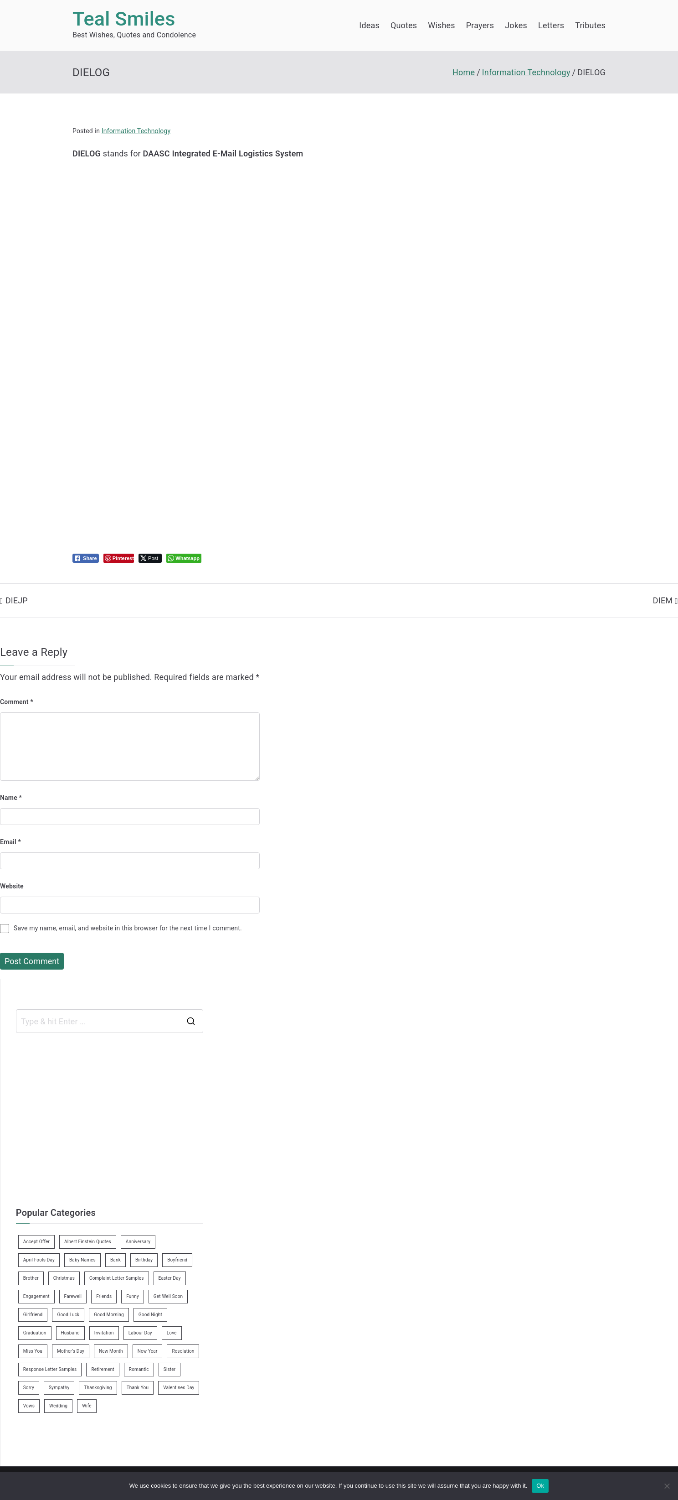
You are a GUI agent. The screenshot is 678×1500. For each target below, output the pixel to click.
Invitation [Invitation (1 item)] (104, 1332)
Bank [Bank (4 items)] (115, 1259)
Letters (551, 25)
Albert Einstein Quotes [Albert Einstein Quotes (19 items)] (87, 1241)
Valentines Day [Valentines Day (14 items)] (178, 1387)
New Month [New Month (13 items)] (111, 1351)
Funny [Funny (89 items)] (132, 1296)
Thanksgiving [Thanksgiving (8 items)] (98, 1387)
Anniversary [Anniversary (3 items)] (138, 1241)
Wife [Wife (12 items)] (87, 1405)
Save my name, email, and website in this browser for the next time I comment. (128, 928)
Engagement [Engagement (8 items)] (36, 1296)
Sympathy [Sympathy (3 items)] (59, 1387)
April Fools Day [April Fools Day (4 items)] (39, 1259)
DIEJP (16, 600)
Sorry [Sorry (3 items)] (28, 1387)
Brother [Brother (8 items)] (31, 1278)
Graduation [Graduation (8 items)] (34, 1332)
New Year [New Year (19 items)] (148, 1351)
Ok (540, 1485)
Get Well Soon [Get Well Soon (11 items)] (168, 1296)
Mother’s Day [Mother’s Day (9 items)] (70, 1351)
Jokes (516, 25)
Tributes (590, 25)
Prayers (480, 25)
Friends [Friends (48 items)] (104, 1296)
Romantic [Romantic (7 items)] (139, 1369)
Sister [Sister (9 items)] (170, 1369)
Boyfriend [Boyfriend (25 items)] (177, 1259)
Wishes (441, 25)
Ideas (369, 25)
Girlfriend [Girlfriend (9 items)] (33, 1314)
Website (12, 886)
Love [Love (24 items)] (172, 1332)
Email (10, 842)
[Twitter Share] (150, 558)
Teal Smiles (123, 19)
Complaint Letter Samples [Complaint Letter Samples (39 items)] (116, 1278)
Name (11, 797)
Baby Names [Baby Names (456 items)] (82, 1259)
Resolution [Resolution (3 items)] (183, 1351)
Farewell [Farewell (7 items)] (73, 1296)
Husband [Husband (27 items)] (70, 1332)
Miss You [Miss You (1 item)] (32, 1351)
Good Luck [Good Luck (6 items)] (68, 1314)
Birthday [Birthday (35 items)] (144, 1259)
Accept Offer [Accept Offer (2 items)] (36, 1241)
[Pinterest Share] (118, 558)
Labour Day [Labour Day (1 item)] (140, 1332)
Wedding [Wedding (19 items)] (58, 1405)
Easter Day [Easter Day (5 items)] (170, 1278)
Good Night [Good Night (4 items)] (150, 1314)
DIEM (663, 600)
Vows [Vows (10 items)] (29, 1405)
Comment (16, 702)
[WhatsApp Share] (183, 558)
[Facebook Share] (85, 558)
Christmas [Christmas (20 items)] (64, 1278)
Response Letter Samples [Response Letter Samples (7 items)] (50, 1369)
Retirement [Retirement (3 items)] (102, 1369)
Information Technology (136, 131)
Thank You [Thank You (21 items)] (138, 1387)
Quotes (403, 25)
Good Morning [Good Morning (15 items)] (108, 1314)
